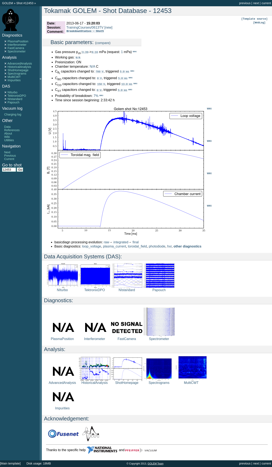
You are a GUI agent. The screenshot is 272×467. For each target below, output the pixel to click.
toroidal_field (137, 246)
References (12, 130)
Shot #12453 (24, 3)
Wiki (7, 136)
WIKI (209, 108)
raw (106, 242)
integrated (120, 242)
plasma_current (114, 246)
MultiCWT (14, 77)
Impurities (14, 80)
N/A (78, 57)
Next (7, 152)
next (256, 3)
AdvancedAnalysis (19, 63)
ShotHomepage (18, 70)
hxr (169, 246)
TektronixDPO (17, 95)
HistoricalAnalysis (19, 67)
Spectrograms (17, 73)
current (266, 3)
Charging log (12, 114)
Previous (10, 155)
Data (7, 126)
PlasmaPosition (18, 41)
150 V (101, 84)
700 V (99, 71)
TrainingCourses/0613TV (84, 27)
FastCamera (16, 48)
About (8, 133)
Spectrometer (17, 51)
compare (102, 43)
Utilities (9, 140)
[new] (108, 27)
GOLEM (8, 3)
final (136, 242)
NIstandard (15, 99)
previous (244, 3)
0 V (99, 78)
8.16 (95, 52)
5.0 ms (124, 71)
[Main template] (10, 463)
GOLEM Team (155, 463)
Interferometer (17, 44)
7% (96, 95)
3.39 (85, 52)
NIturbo (12, 92)
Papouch (13, 102)
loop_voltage (91, 246)
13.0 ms (126, 84)
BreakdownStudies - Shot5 (85, 31)
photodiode (157, 246)
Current (9, 159)
